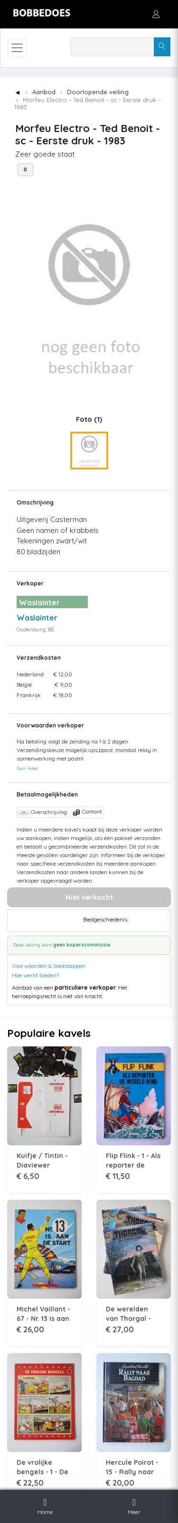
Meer (134, 1505)
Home (45, 1505)
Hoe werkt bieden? (35, 975)
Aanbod (44, 92)
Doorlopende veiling (98, 92)
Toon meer (27, 768)
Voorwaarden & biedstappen (48, 965)
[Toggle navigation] (17, 47)
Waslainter (37, 617)
